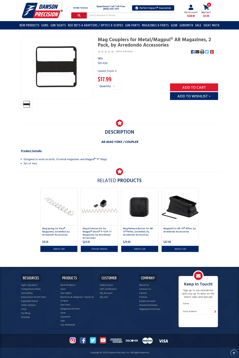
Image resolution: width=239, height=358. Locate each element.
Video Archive (28, 305)
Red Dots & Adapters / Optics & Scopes (95, 25)
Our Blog (25, 313)
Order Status (80, 8)
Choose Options (99, 249)
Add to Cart (59, 249)
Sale (198, 25)
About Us (144, 285)
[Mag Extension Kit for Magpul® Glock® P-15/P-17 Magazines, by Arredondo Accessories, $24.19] (99, 206)
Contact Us (145, 289)
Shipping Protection (149, 309)
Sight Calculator (29, 285)
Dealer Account (147, 301)
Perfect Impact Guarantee (153, 8)
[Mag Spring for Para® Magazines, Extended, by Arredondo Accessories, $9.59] (58, 206)
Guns (44, 25)
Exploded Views (29, 301)
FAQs (23, 309)
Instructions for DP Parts (33, 297)
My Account (191, 11)
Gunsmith (186, 25)
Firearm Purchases (148, 305)
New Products (29, 25)
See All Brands (67, 325)
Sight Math (211, 25)
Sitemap (25, 317)
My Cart (104, 297)
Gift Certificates (108, 289)
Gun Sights (58, 25)
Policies (143, 297)
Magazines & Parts (155, 25)
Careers (143, 293)
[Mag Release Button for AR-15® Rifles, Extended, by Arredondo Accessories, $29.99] (139, 206)
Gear (174, 25)
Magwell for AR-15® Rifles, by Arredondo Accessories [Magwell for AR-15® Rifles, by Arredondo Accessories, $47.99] (179, 230)
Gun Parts (132, 25)
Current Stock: (107, 71)
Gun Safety (27, 293)
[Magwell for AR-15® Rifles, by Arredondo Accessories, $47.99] (180, 206)
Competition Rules (31, 289)
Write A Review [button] (124, 51)
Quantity (105, 86)
